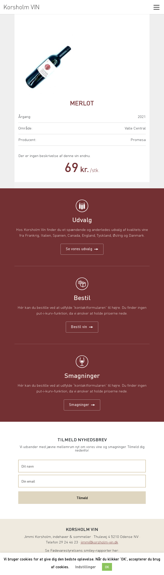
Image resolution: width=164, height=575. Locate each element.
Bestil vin (82, 326)
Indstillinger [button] (85, 566)
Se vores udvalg (82, 248)
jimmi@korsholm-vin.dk (99, 542)
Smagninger (82, 404)
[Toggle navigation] (156, 7)
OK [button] (107, 567)
